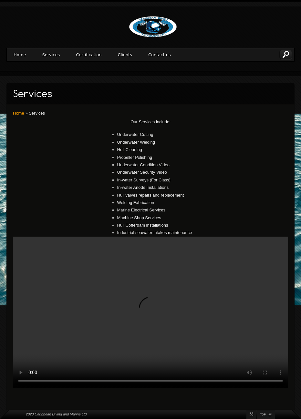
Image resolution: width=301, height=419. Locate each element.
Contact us (159, 54)
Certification (88, 54)
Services (51, 54)
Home (20, 54)
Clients (125, 54)
